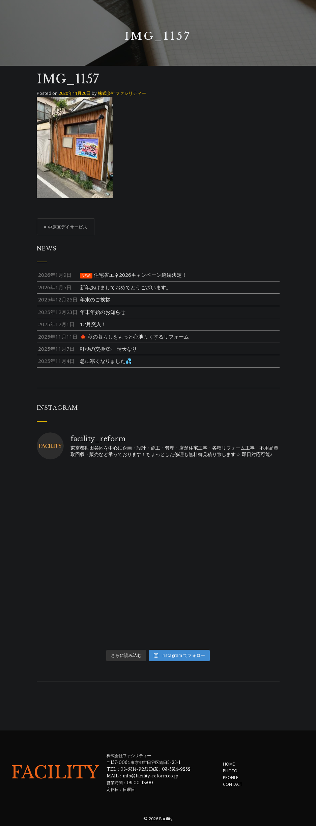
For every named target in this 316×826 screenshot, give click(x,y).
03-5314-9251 (134, 769)
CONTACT (232, 784)
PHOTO (230, 771)
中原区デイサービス (67, 227)
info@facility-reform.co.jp (150, 775)
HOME (229, 764)
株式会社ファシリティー (122, 93)
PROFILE (230, 777)
